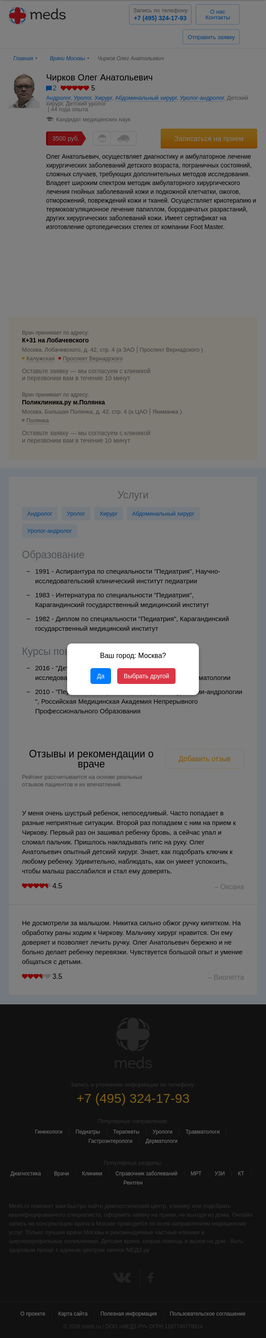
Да (100, 676)
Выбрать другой (146, 676)
